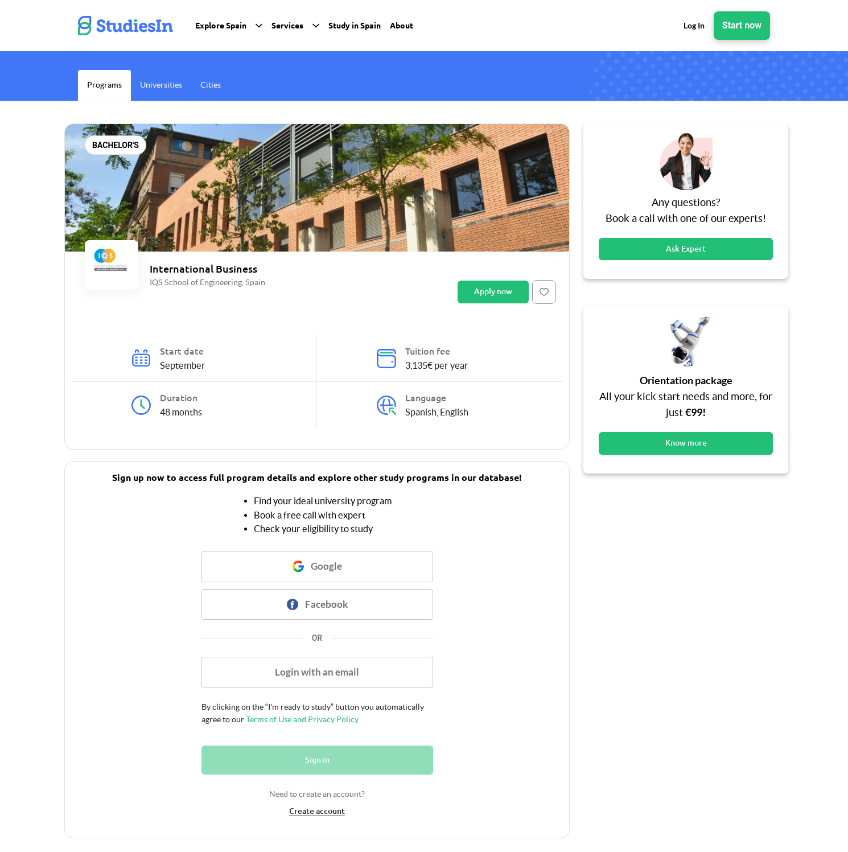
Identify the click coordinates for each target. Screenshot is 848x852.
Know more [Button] (686, 442)
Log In (694, 25)
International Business (203, 268)
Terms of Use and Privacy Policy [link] (301, 719)
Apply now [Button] (493, 291)
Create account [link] (317, 811)
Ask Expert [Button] (686, 248)
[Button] (544, 292)
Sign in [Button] (317, 759)
